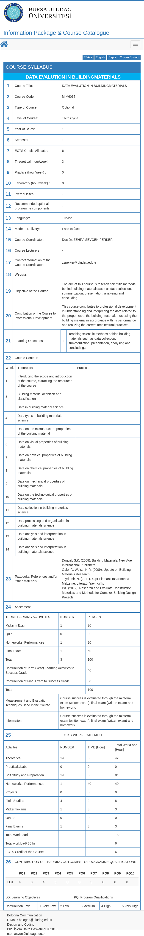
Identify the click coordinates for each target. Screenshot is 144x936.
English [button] (100, 57)
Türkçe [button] (88, 57)
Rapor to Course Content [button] (124, 57)
